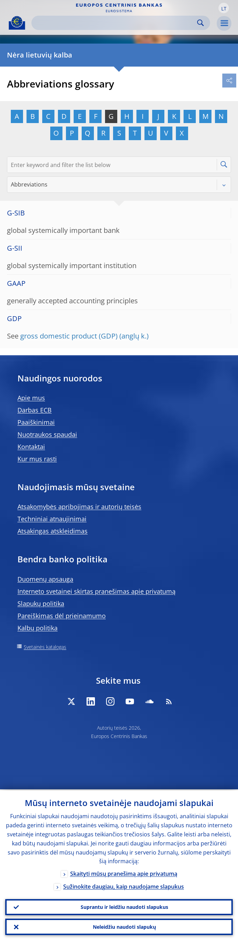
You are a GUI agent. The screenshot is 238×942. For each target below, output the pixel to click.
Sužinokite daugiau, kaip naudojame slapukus (123, 886)
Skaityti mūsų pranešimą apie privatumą (123, 873)
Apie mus (31, 398)
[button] (223, 8)
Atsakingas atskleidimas (52, 531)
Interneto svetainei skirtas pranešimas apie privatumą (96, 591)
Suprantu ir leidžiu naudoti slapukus (124, 906)
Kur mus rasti (37, 459)
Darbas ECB (34, 410)
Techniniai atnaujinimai (52, 519)
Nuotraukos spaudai (47, 434)
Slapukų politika (40, 603)
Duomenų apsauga (45, 579)
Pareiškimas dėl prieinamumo (61, 615)
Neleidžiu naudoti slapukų (124, 926)
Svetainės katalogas (45, 647)
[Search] (115, 23)
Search (200, 23)
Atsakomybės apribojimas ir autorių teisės (79, 506)
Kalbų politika (37, 628)
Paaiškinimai (36, 422)
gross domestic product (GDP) (69, 336)
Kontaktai (31, 446)
